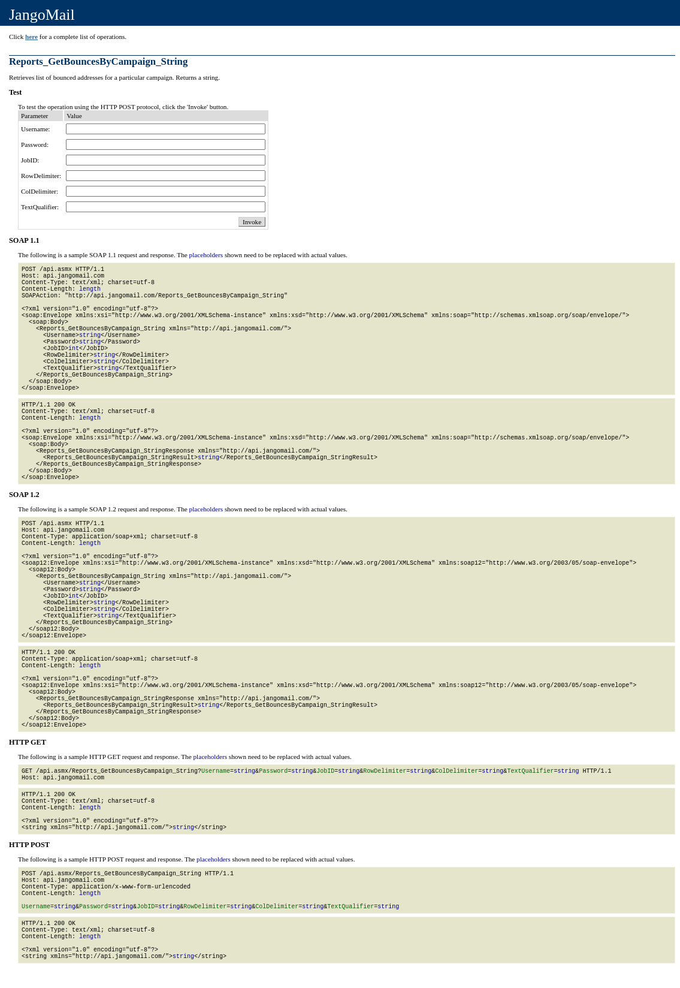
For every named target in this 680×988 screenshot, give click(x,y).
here (31, 36)
